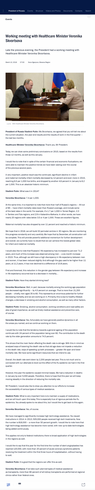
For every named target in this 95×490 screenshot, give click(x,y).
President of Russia (17, 3)
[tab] (8, 484)
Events (9, 19)
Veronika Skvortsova (34, 144)
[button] (4, 3)
